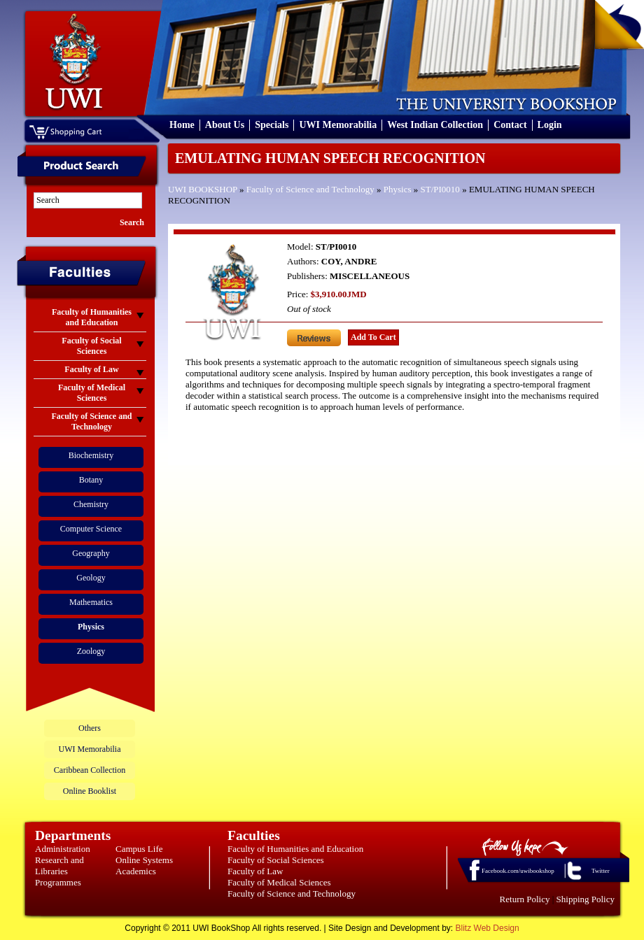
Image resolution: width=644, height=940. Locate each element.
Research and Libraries (59, 865)
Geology (90, 578)
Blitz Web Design (487, 928)
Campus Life (139, 848)
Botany (91, 480)
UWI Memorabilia (338, 125)
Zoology (91, 651)
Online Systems (144, 860)
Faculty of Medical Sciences (279, 882)
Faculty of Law (255, 871)
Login (550, 125)
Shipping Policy (585, 899)
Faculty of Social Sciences (275, 860)
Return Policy (525, 899)
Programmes (58, 882)
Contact (509, 125)
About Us (224, 125)
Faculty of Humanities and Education (295, 848)
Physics (398, 189)
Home (182, 125)
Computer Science (91, 529)
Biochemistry (91, 455)
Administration (62, 848)
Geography (90, 553)
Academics (135, 871)
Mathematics (91, 602)
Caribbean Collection (89, 770)
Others (89, 728)
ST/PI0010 (440, 189)
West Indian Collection (435, 125)
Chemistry (91, 504)
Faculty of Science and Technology (310, 189)
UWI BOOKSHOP (202, 189)
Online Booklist (89, 791)
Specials (271, 125)
